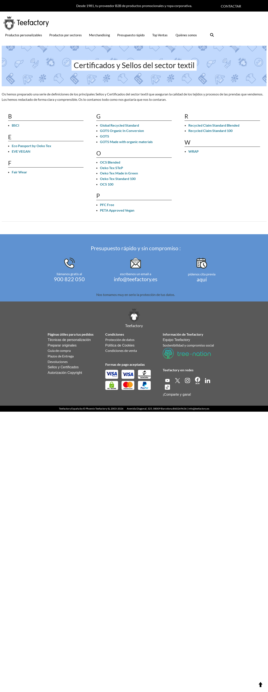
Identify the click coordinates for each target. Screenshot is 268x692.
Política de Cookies (120, 345)
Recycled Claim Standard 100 (210, 131)
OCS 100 (106, 184)
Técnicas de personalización (69, 340)
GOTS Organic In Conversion (122, 131)
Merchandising (99, 35)
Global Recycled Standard (119, 125)
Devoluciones (58, 362)
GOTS (104, 136)
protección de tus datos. (157, 295)
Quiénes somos (186, 35)
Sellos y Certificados (63, 367)
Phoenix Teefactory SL (98, 408)
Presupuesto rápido (131, 35)
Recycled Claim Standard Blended (213, 125)
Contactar (231, 6)
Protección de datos (120, 340)
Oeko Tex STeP (111, 168)
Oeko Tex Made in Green (119, 173)
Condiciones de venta (121, 350)
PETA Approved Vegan (117, 210)
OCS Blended (110, 162)
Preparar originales (62, 345)
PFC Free (107, 205)
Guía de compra (59, 350)
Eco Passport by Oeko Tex (31, 146)
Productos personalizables (23, 35)
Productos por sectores (65, 35)
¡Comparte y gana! (177, 394)
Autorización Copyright (65, 373)
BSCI (15, 125)
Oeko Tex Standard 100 (118, 179)
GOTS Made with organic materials (126, 142)
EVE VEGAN (21, 151)
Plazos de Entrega (61, 356)
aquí (202, 279)
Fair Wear (19, 172)
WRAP (193, 151)
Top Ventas (160, 35)
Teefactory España (69, 408)
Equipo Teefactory (176, 340)
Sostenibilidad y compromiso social (188, 345)
